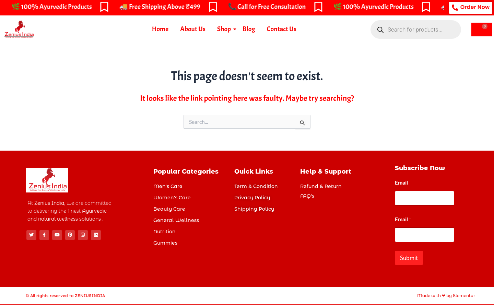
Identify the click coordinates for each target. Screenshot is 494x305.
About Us (192, 29)
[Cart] (481, 29)
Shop (225, 29)
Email (401, 182)
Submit (409, 257)
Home (160, 29)
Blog (249, 29)
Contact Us (281, 29)
